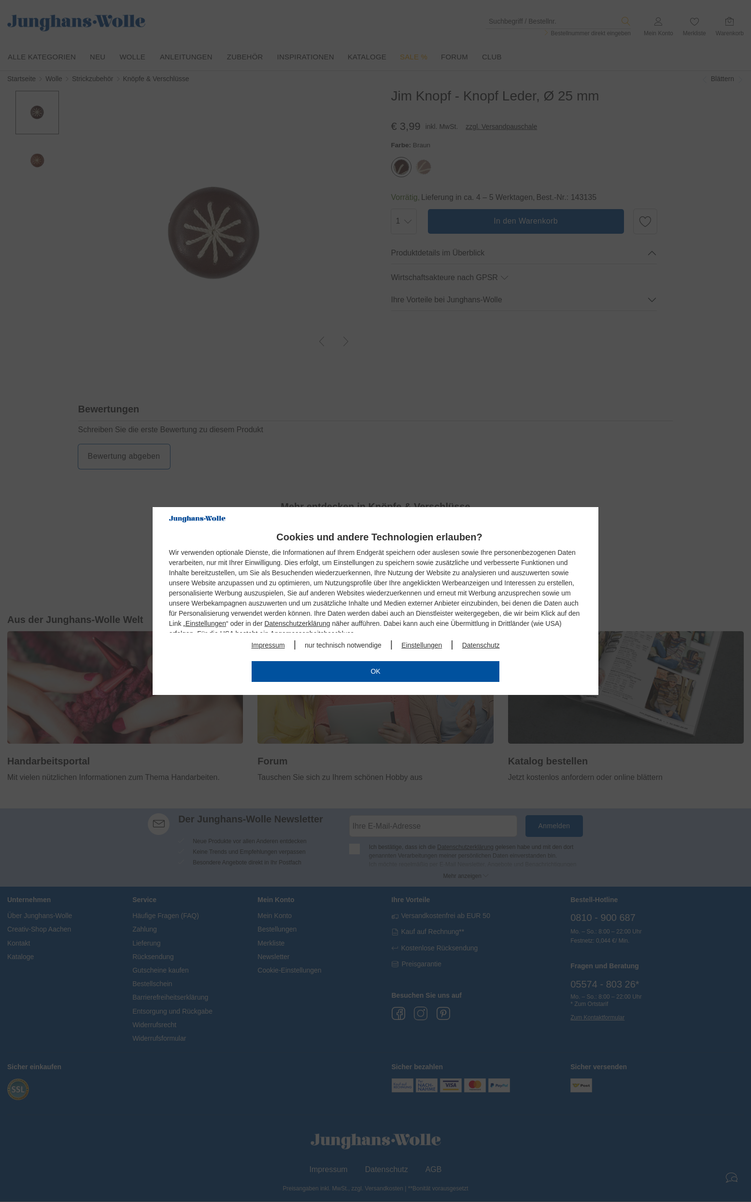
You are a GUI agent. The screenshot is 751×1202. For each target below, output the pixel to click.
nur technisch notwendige (343, 645)
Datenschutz (481, 645)
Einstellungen (205, 623)
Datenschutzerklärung (297, 623)
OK (375, 671)
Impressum (267, 645)
